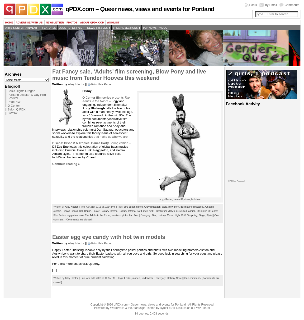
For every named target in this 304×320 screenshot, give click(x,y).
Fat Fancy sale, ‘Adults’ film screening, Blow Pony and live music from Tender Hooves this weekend (129, 75)
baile (164, 207)
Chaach (209, 207)
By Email (271, 5)
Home (9, 22)
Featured (49, 27)
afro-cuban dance (133, 207)
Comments (292, 5)
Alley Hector (76, 84)
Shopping (192, 215)
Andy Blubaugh (152, 207)
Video (163, 27)
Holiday (162, 215)
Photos (71, 22)
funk (151, 211)
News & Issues (97, 27)
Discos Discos (70, 211)
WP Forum (203, 308)
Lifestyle (75, 27)
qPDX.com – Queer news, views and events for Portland (140, 9)
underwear (147, 278)
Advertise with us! (29, 22)
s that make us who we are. (109, 136)
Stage (202, 215)
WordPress (117, 308)
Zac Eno (133, 215)
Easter (95, 211)
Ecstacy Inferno (109, 211)
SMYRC (13, 113)
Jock (62, 27)
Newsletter (55, 22)
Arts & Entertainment (21, 27)
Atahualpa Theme (144, 308)
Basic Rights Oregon (21, 91)
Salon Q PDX (16, 109)
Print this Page (101, 84)
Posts (253, 5)
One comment (192, 278)
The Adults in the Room (106, 99)
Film (154, 215)
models (136, 278)
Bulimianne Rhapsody (192, 207)
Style (209, 215)
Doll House (85, 211)
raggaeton (72, 215)
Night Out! (180, 215)
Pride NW (14, 102)
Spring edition (90, 143)
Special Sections (125, 27)
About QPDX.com (92, 22)
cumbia (57, 211)
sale (81, 215)
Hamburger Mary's (165, 211)
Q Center (14, 105)
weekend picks (120, 215)
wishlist (113, 22)
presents (103, 97)
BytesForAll (167, 308)
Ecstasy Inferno (127, 211)
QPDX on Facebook (236, 181)
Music (170, 215)
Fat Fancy (142, 211)
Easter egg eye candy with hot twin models (108, 237)
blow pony (173, 207)
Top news (150, 27)
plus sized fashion (185, 211)
